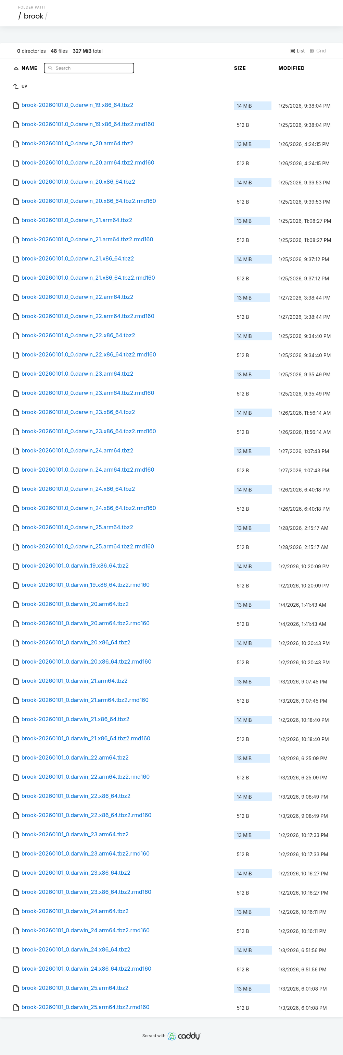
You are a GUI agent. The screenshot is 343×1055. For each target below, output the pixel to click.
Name (30, 68)
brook (33, 16)
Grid (317, 51)
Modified (292, 68)
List (297, 51)
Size (240, 68)
